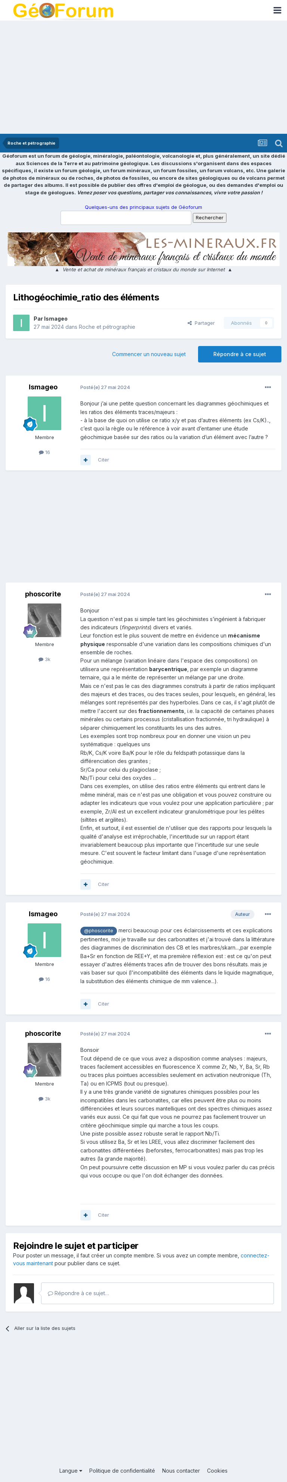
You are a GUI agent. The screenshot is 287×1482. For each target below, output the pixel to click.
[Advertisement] (143, 77)
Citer (103, 460)
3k (44, 659)
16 (44, 452)
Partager (201, 323)
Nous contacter (181, 1470)
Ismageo (56, 318)
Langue (70, 1470)
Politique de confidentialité (122, 1470)
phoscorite (43, 594)
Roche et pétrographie (107, 327)
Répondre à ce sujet (239, 354)
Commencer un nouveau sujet (149, 354)
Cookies (217, 1470)
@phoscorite (98, 930)
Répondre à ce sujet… (78, 1293)
